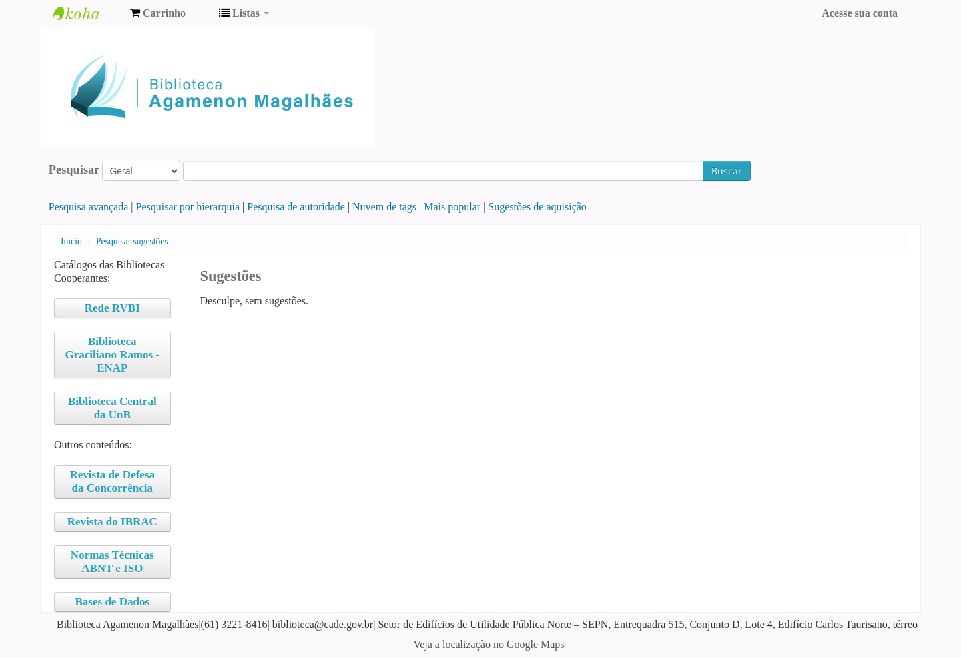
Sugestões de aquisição (537, 206)
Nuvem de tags (384, 206)
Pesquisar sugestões (132, 241)
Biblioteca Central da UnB (112, 408)
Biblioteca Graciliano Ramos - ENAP (112, 354)
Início (71, 241)
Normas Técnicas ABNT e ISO (112, 562)
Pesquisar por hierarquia (188, 206)
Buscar (726, 170)
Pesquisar (74, 169)
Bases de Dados (112, 601)
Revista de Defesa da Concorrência (112, 481)
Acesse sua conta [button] (860, 13)
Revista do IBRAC (112, 521)
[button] (158, 13)
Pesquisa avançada (89, 206)
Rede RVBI (112, 308)
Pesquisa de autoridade (296, 206)
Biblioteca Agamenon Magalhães (86, 13)
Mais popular (452, 206)
